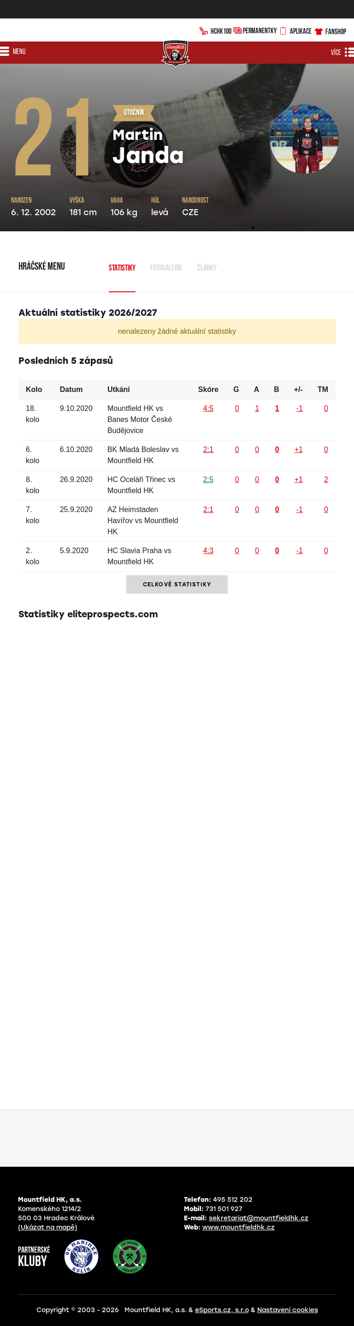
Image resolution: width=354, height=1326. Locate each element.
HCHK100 (215, 30)
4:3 (208, 551)
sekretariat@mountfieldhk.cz (258, 1218)
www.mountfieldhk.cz (238, 1227)
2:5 (208, 479)
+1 (299, 449)
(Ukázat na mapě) (47, 1227)
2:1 (208, 449)
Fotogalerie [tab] (166, 268)
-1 (299, 408)
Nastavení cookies (287, 1310)
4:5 (208, 408)
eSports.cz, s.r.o (222, 1310)
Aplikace (295, 30)
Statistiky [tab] (122, 268)
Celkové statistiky (177, 584)
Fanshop (329, 30)
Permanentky (255, 30)
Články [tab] (207, 268)
